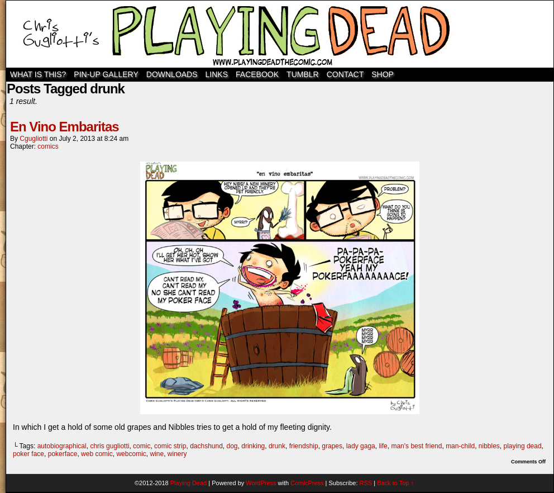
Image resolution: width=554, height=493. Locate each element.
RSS (366, 483)
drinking (253, 446)
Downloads (172, 74)
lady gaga (360, 446)
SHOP (382, 74)
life (383, 446)
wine (157, 454)
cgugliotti (33, 139)
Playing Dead (279, 34)
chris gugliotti (109, 446)
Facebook (257, 74)
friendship (303, 446)
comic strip (170, 446)
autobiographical (62, 446)
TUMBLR (302, 74)
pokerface (63, 454)
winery (177, 454)
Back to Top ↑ (395, 483)
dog (232, 446)
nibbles (489, 446)
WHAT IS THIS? (38, 74)
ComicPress (306, 483)
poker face (28, 454)
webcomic (131, 454)
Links (217, 74)
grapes (332, 446)
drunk (277, 446)
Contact (345, 74)
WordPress (261, 483)
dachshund (206, 446)
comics (47, 146)
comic (141, 446)
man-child (460, 446)
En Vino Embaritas (64, 126)
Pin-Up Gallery (106, 74)
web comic (97, 454)
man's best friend (416, 446)
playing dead (523, 446)
